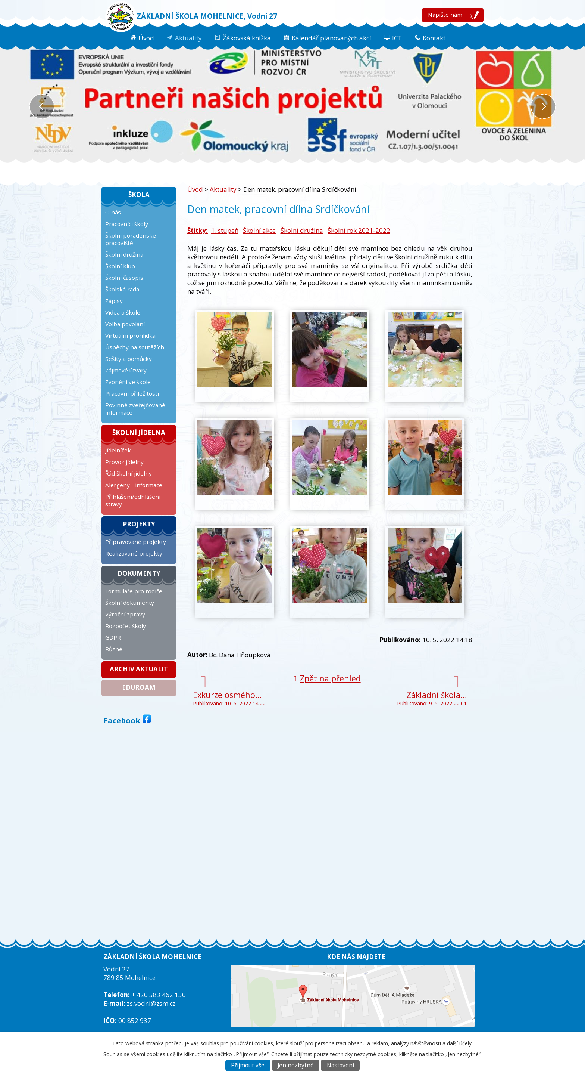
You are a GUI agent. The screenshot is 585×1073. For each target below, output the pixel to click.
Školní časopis (124, 277)
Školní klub (120, 266)
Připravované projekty (135, 541)
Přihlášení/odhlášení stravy (132, 500)
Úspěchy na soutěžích (134, 347)
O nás (113, 212)
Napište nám (445, 14)
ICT (397, 38)
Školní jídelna (138, 432)
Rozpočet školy (125, 626)
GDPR (113, 637)
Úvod (146, 38)
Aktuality (188, 38)
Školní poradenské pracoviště (130, 239)
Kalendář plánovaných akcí (331, 38)
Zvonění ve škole (128, 382)
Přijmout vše (248, 1065)
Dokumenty (139, 573)
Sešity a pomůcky (128, 358)
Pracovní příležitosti (132, 393)
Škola (139, 194)
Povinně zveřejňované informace (135, 408)
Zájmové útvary (126, 370)
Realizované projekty (133, 553)
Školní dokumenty (129, 602)
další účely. (460, 1043)
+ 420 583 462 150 (158, 994)
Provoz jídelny (124, 462)
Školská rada (122, 289)
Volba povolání (125, 324)
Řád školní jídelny (128, 473)
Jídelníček (118, 450)
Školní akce (259, 230)
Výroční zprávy (125, 614)
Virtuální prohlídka (130, 335)
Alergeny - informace (133, 485)
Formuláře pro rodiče (133, 591)
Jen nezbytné (296, 1065)
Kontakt (434, 38)
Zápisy (114, 300)
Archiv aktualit (139, 669)
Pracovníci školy (126, 224)
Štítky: (197, 230)
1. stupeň (224, 230)
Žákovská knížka (247, 38)
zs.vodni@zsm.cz (151, 1003)
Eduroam (139, 687)
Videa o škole (122, 312)
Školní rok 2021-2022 (359, 230)
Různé (113, 649)
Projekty (139, 524)
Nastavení (340, 1065)
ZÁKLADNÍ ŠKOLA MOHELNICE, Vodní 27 (207, 16)
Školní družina (302, 230)
